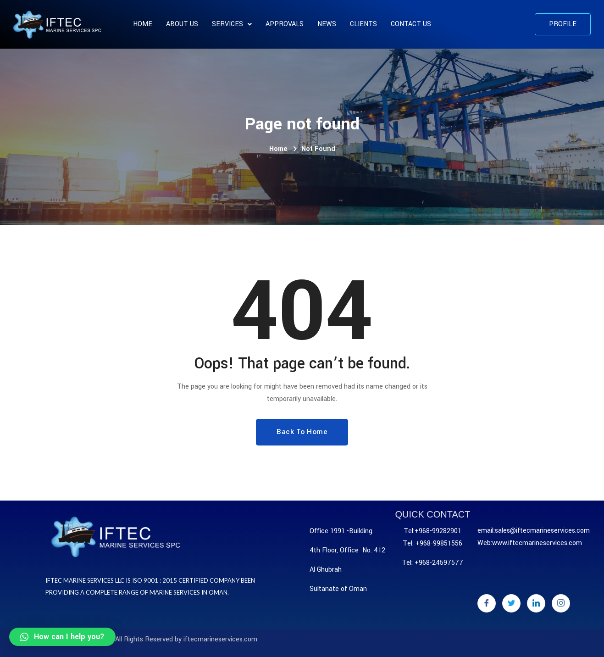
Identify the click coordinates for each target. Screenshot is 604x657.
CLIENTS (363, 24)
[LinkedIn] (536, 603)
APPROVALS (285, 24)
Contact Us (411, 24)
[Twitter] (511, 603)
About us (182, 24)
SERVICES (232, 24)
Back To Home (302, 432)
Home (142, 24)
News (326, 24)
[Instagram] (561, 603)
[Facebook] (486, 603)
